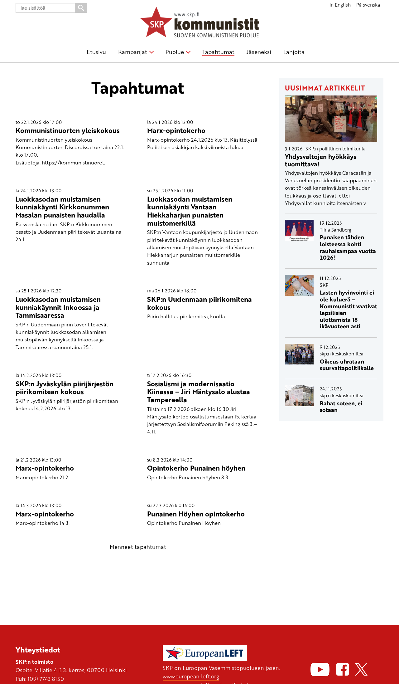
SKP (324, 285)
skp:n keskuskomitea (341, 353)
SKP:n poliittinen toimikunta (335, 148)
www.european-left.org (191, 676)
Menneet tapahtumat (138, 546)
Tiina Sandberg (335, 230)
